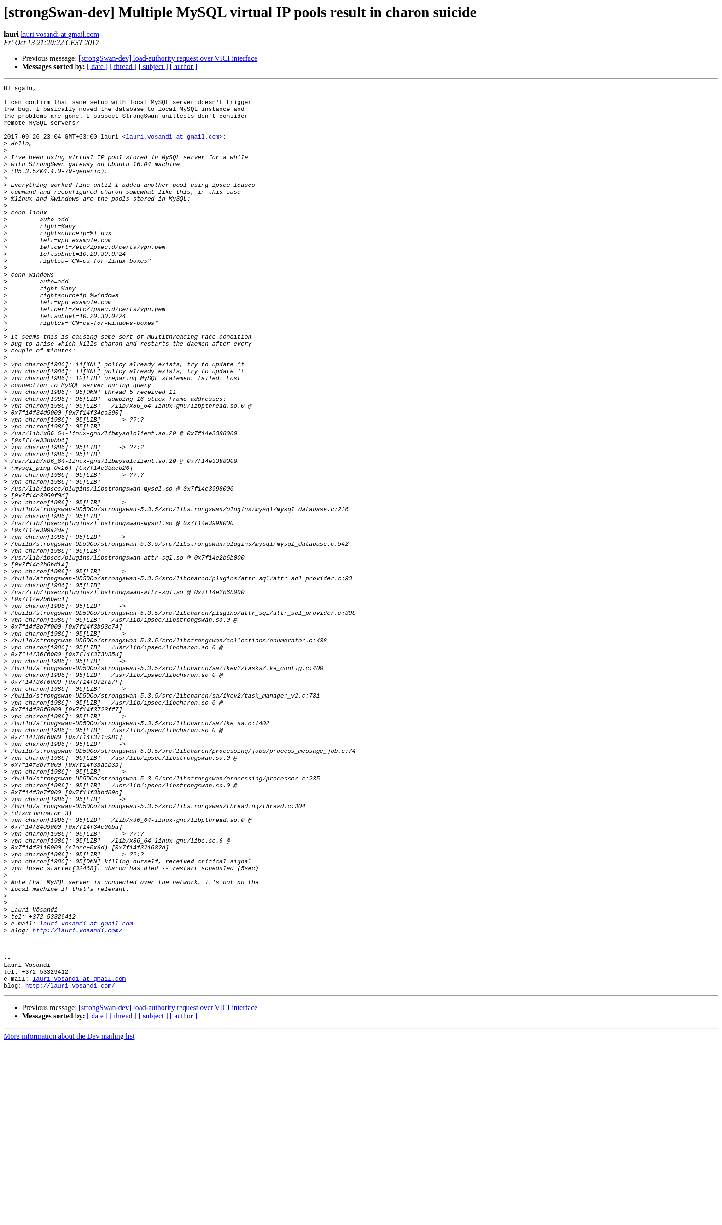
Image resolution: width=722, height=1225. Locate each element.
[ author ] (184, 66)
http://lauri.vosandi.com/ (77, 1100)
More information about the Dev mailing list (69, 1217)
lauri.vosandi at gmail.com (60, 34)
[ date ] (97, 66)
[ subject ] (153, 66)
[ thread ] (123, 66)
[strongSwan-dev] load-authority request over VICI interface (168, 58)
